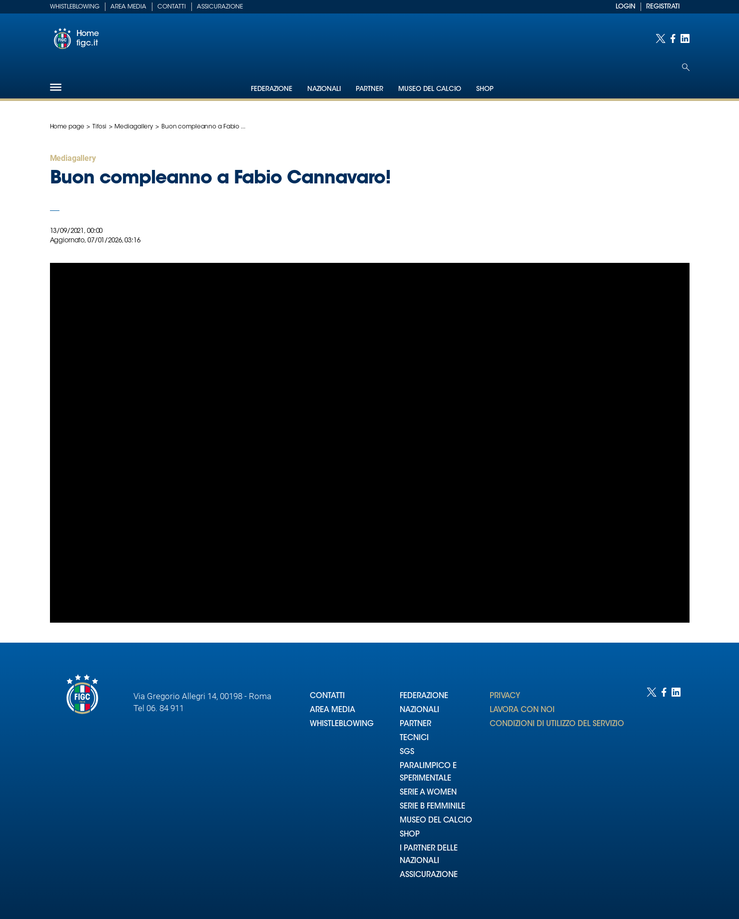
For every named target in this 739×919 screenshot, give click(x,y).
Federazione (271, 89)
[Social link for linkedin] (685, 38)
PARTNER (415, 724)
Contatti (171, 7)
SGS (407, 752)
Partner (369, 89)
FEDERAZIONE (424, 696)
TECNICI (414, 738)
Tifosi (99, 127)
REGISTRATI (663, 6)
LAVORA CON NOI (522, 710)
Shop (485, 89)
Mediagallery (133, 127)
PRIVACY (505, 696)
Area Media (128, 7)
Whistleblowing (74, 7)
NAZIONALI (419, 710)
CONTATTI (327, 696)
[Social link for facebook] (673, 38)
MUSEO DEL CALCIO (436, 821)
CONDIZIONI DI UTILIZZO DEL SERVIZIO (557, 724)
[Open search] (686, 67)
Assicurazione (220, 7)
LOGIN (626, 6)
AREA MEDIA (332, 710)
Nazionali (324, 89)
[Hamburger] (55, 87)
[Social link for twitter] (661, 38)
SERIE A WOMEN (428, 793)
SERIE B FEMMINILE (432, 807)
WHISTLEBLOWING (342, 724)
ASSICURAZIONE (429, 875)
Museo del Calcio (429, 89)
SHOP (410, 835)
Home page (67, 127)
